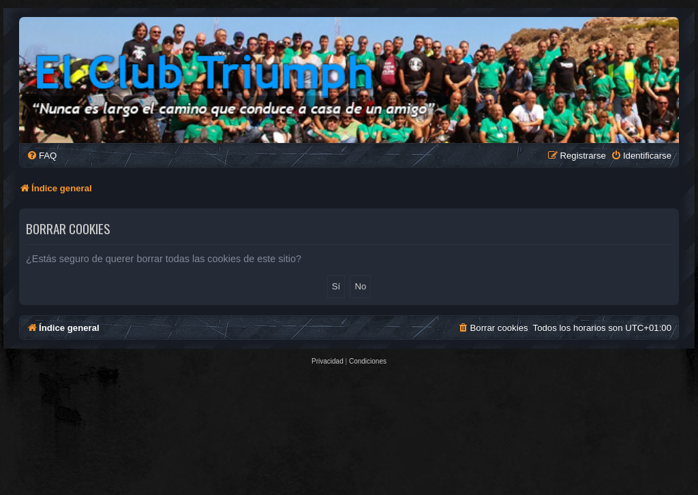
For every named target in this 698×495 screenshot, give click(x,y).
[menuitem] (42, 155)
